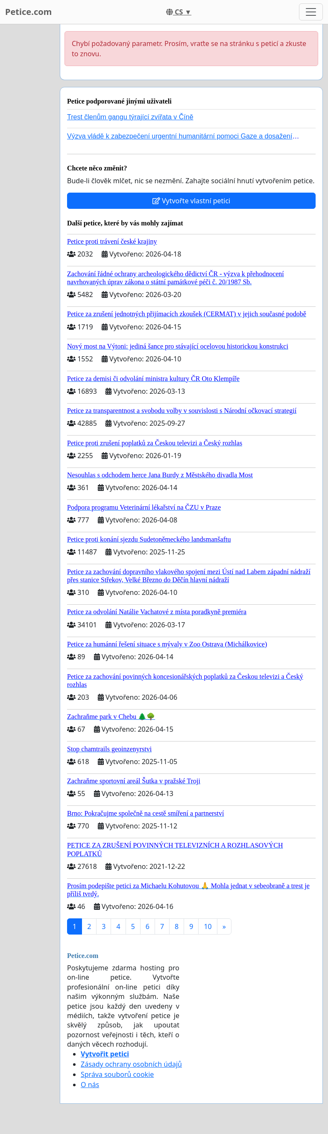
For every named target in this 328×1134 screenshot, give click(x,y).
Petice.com (28, 11)
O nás (90, 1084)
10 (207, 926)
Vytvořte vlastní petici (191, 200)
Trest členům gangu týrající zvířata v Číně (130, 117)
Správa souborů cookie (117, 1074)
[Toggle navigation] (311, 11)
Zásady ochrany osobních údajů (131, 1064)
